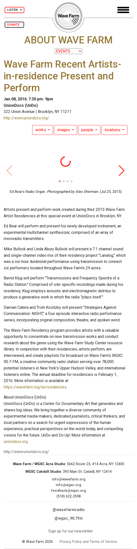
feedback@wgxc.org (68, 491)
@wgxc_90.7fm (69, 518)
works (41, 130)
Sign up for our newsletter (70, 531)
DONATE (14, 24)
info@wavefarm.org (68, 479)
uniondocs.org (16, 441)
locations (113, 130)
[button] (60, 181)
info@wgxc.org (68, 485)
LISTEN (14, 10)
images (64, 130)
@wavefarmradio (69, 509)
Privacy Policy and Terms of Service (88, 542)
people (87, 130)
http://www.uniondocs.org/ (26, 118)
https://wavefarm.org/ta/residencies (35, 387)
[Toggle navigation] (123, 10)
